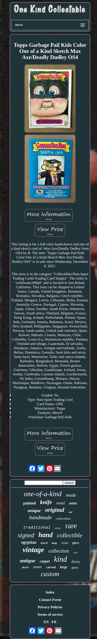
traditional (36, 527)
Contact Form (50, 600)
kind (60, 559)
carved (50, 567)
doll (70, 512)
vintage (33, 550)
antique (28, 560)
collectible (69, 535)
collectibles (63, 518)
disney (75, 561)
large (63, 567)
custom (50, 573)
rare (71, 526)
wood (64, 543)
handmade (40, 517)
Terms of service (50, 614)
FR (54, 622)
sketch (25, 567)
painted (29, 503)
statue (37, 567)
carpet (45, 561)
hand (46, 535)
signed (26, 535)
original (55, 510)
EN (46, 622)
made (71, 495)
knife (46, 502)
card (44, 543)
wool (60, 503)
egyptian (28, 542)
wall (75, 552)
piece (75, 543)
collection (58, 551)
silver (58, 528)
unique (34, 510)
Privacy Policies (50, 607)
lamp (54, 543)
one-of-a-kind (42, 494)
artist (73, 503)
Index (50, 592)
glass (75, 568)
